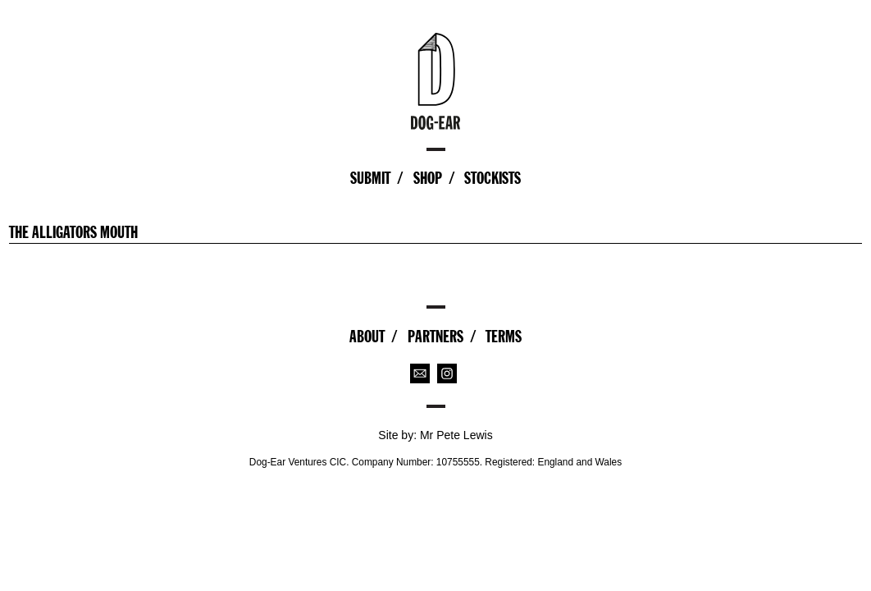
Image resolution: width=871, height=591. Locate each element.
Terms (504, 337)
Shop (427, 178)
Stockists (492, 178)
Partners (435, 337)
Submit (370, 178)
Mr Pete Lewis (456, 435)
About (367, 337)
